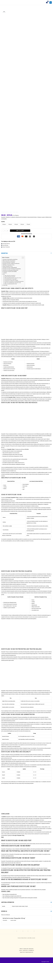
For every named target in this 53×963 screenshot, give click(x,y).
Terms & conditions (18, 926)
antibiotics (14, 494)
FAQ (4, 269)
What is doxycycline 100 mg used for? (10, 270)
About (21, 933)
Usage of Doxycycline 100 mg (7, 261)
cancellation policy (31, 926)
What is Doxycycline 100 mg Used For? (9, 256)
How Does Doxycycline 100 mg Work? (9, 257)
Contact (16, 933)
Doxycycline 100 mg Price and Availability (10, 266)
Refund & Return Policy (40, 926)
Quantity (3, 216)
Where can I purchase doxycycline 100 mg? (11, 279)
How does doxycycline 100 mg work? (10, 271)
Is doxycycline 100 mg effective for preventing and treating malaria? (14, 276)
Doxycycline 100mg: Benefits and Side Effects (10, 254)
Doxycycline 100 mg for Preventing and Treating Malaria (12, 264)
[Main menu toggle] (50, 2)
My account (36, 933)
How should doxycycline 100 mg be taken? (11, 274)
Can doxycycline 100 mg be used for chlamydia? (11, 275)
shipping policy (25, 926)
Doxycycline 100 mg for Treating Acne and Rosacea (11, 258)
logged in (8, 915)
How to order (28, 933)
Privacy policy (11, 926)
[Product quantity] (5, 226)
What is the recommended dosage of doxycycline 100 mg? (13, 277)
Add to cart (20, 225)
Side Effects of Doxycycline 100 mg (8, 260)
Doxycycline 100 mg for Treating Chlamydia (10, 262)
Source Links (5, 280)
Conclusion (5, 268)
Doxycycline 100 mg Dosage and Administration (10, 265)
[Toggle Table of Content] (22, 253)
